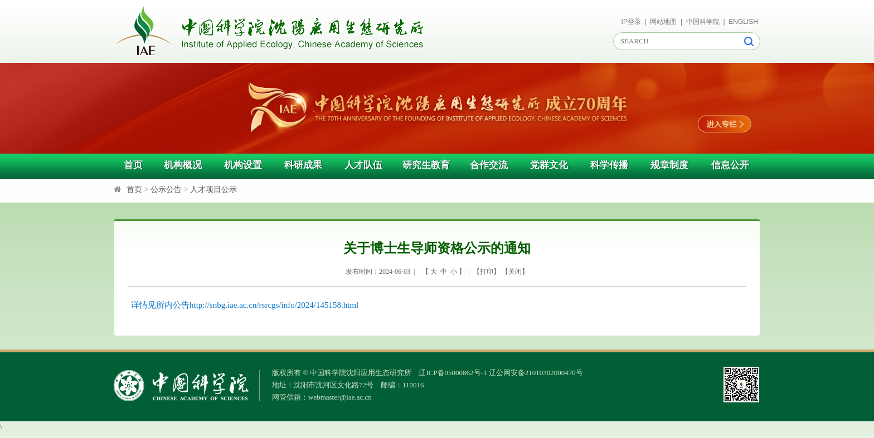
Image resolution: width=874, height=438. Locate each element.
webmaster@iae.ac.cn (340, 397)
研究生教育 (426, 165)
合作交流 (489, 165)
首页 (133, 165)
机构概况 (183, 165)
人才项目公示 (213, 189)
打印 (486, 271)
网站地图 (663, 22)
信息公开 (730, 165)
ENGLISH (743, 22)
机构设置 (243, 165)
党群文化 (549, 165)
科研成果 (303, 165)
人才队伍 (363, 165)
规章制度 (669, 165)
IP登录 (631, 22)
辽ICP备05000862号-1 (453, 372)
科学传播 (609, 165)
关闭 (515, 271)
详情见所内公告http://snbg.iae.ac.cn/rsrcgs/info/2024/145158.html (244, 305)
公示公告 (166, 189)
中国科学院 (703, 22)
